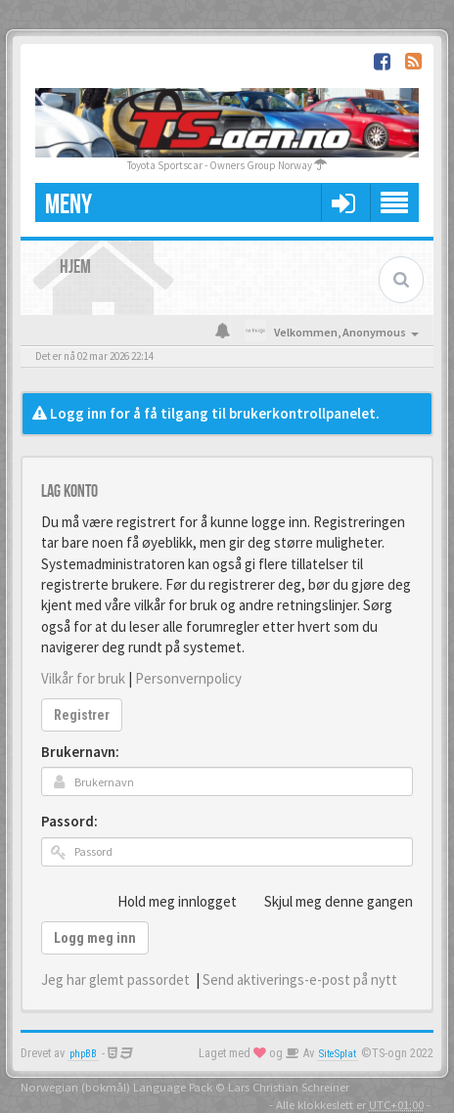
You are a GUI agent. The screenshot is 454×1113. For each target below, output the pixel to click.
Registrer (82, 715)
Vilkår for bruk (83, 678)
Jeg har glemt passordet (115, 979)
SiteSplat (337, 1053)
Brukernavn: (80, 751)
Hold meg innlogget (166, 901)
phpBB (83, 1053)
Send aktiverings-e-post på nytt (300, 979)
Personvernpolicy (188, 678)
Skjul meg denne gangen (328, 901)
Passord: (69, 821)
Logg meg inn (95, 938)
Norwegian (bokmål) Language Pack (116, 1086)
